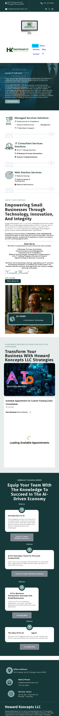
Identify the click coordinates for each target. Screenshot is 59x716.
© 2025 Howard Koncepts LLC (16, 711)
